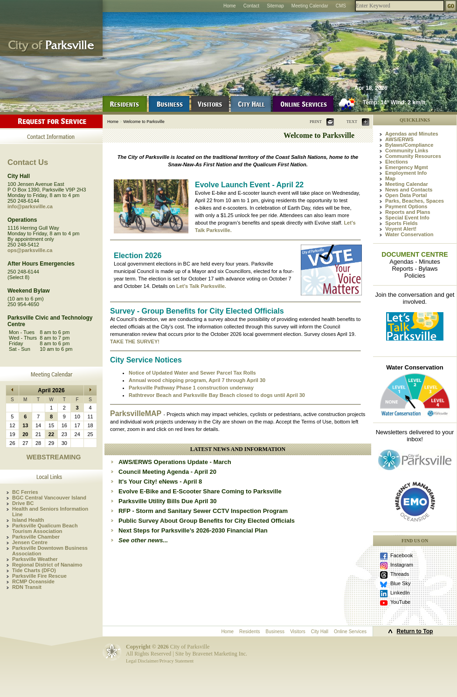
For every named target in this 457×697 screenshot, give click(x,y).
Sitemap (275, 5)
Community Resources (413, 156)
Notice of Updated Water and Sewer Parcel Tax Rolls (192, 373)
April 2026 (51, 390)
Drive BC (23, 503)
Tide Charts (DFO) (34, 570)
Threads (399, 574)
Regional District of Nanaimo (47, 564)
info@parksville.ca (30, 206)
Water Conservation (409, 234)
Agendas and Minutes (411, 134)
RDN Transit (27, 587)
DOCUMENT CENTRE (414, 254)
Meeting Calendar (309, 5)
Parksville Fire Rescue (39, 576)
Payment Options (406, 206)
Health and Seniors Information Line (50, 511)
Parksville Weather (35, 559)
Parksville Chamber (36, 537)
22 (51, 434)
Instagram (401, 564)
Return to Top (415, 631)
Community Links (406, 150)
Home (229, 5)
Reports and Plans (407, 212)
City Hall (319, 631)
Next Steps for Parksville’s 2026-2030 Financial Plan (193, 530)
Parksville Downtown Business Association (50, 550)
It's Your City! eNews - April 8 (160, 481)
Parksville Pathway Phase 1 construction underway (191, 387)
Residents (249, 631)
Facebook (401, 555)
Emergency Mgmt (406, 167)
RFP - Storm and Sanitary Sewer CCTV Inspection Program (203, 510)
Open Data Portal (406, 195)
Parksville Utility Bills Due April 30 (167, 501)
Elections (396, 161)
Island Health (28, 520)
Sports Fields (401, 223)
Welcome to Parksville (143, 121)
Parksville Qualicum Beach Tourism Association (45, 528)
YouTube (400, 602)
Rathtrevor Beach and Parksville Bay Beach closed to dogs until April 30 (217, 395)
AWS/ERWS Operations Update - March (174, 461)
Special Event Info (407, 217)
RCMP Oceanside (33, 581)
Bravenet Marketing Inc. (219, 653)
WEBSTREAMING (54, 457)
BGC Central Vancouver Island (49, 497)
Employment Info (406, 173)
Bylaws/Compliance (409, 145)
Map (390, 178)
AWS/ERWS (399, 139)
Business (275, 631)
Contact (251, 5)
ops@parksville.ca (29, 250)
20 (25, 434)
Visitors (297, 631)
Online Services (350, 631)
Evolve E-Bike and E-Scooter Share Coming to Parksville (200, 491)
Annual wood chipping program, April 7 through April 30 (197, 380)
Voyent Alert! (400, 229)
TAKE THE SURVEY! (134, 341)
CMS (341, 5)
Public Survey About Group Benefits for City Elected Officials (206, 520)
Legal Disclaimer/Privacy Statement (160, 660)
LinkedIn (400, 592)
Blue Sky (400, 583)
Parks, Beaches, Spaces (414, 201)
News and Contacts (408, 189)
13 (25, 425)
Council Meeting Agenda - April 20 (167, 471)
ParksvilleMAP (136, 413)
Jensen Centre (30, 542)
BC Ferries (25, 492)
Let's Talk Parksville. (201, 286)
